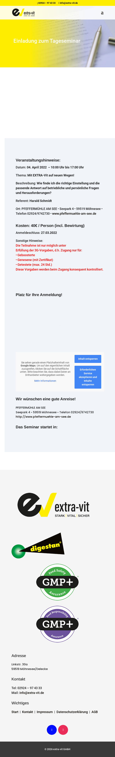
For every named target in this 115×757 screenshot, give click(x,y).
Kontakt (27, 712)
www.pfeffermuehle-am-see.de (74, 213)
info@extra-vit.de (31, 693)
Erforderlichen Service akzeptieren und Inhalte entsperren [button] (88, 377)
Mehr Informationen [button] (45, 380)
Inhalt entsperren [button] (88, 358)
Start (14, 712)
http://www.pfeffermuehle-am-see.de (43, 417)
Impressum (45, 712)
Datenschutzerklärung (72, 712)
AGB (95, 712)
